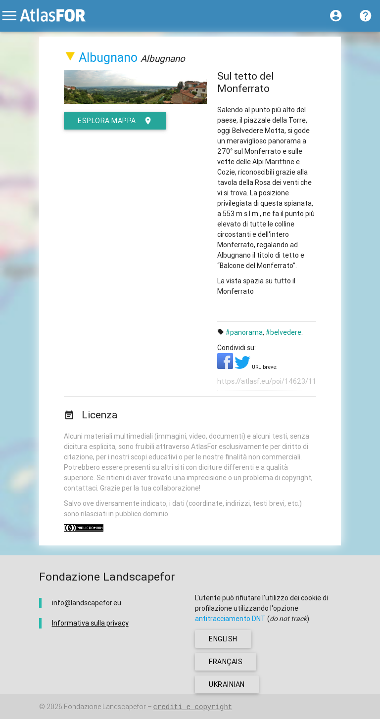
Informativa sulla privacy (90, 623)
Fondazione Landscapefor (105, 706)
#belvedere (283, 332)
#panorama (244, 332)
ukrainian (227, 684)
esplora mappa (115, 121)
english (223, 638)
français (225, 661)
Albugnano (108, 57)
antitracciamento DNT (230, 618)
